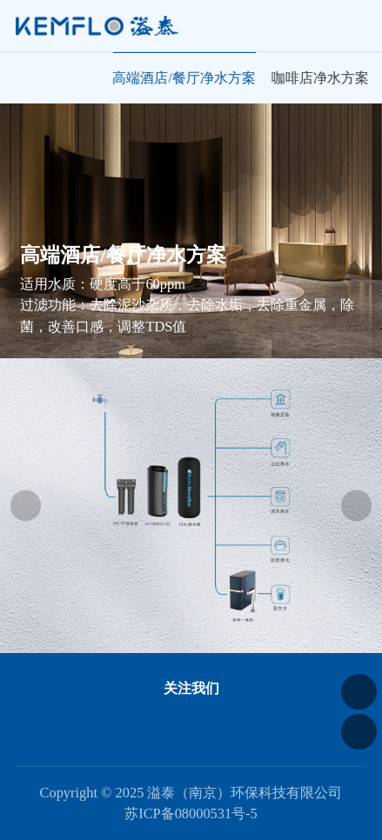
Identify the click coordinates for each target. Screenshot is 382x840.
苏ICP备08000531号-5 (191, 813)
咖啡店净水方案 (321, 78)
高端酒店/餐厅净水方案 (186, 78)
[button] (25, 505)
